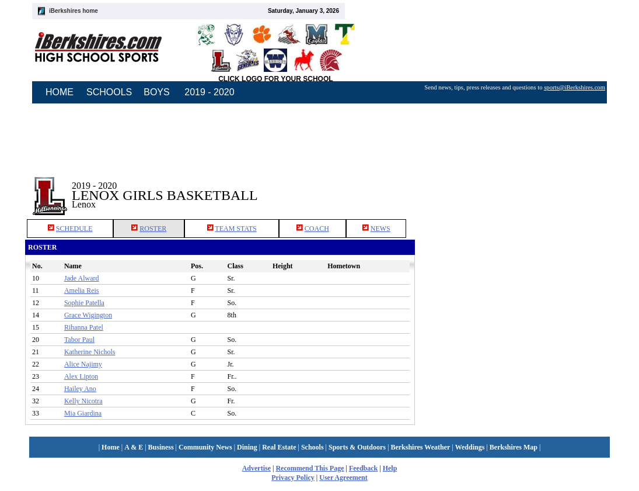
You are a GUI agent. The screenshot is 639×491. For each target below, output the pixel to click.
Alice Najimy (83, 364)
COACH (317, 228)
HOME (60, 92)
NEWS (380, 228)
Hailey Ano (80, 389)
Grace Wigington (88, 315)
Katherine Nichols (90, 352)
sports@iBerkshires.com (574, 87)
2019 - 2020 (209, 92)
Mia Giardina (83, 413)
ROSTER (152, 228)
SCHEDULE (74, 228)
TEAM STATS (235, 228)
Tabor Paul (79, 340)
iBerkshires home (73, 11)
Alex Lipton (81, 376)
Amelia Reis (81, 290)
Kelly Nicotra (83, 401)
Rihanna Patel (83, 327)
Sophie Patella (84, 303)
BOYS (156, 92)
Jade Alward (81, 278)
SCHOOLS (109, 92)
